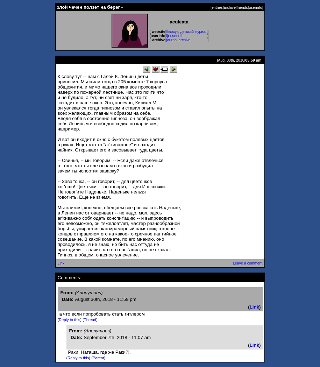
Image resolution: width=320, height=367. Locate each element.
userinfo (255, 7)
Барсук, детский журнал (186, 31)
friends (242, 7)
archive (230, 7)
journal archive (178, 40)
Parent (98, 358)
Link (61, 263)
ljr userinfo (174, 36)
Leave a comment (248, 263)
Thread (90, 320)
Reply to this (69, 320)
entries (217, 7)
